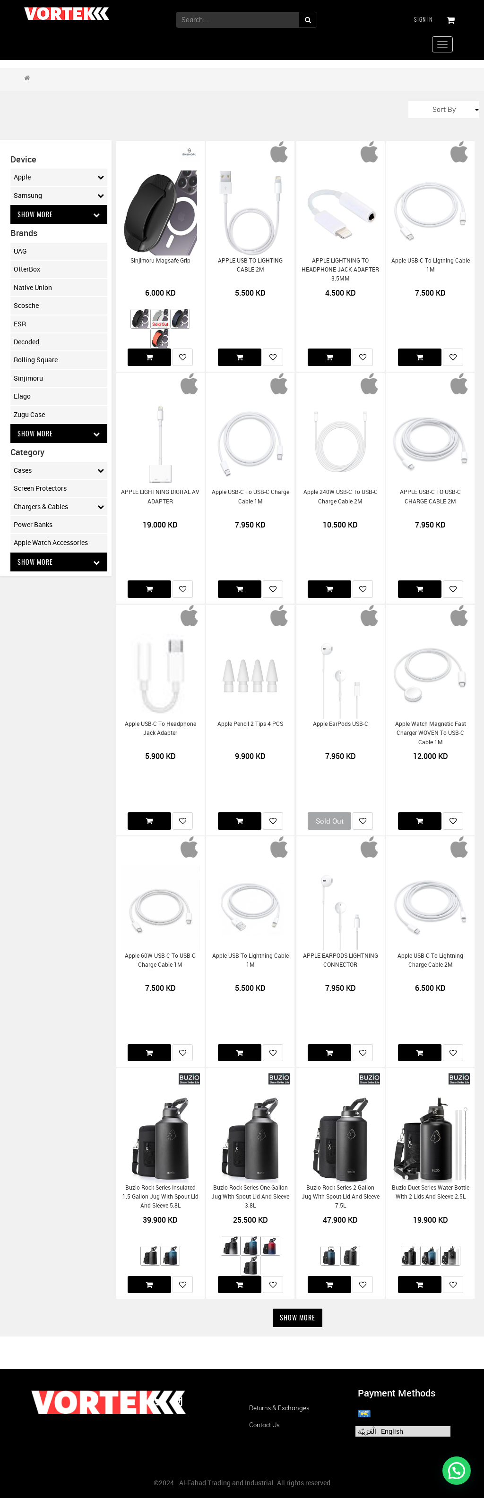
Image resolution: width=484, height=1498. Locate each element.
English (392, 1431)
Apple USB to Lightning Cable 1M (250, 960)
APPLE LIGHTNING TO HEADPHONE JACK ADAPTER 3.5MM (340, 269)
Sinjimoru (28, 378)
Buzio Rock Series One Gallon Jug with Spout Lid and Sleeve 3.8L (250, 1196)
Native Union (33, 287)
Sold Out (330, 821)
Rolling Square (36, 359)
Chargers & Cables (59, 507)
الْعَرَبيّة (367, 1431)
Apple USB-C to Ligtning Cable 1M (430, 264)
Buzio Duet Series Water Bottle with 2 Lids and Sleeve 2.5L (430, 1191)
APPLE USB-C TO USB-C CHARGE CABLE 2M (430, 496)
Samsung (59, 195)
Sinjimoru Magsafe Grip (160, 260)
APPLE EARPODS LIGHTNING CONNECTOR (340, 960)
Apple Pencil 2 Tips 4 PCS (250, 724)
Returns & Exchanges (279, 1408)
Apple (59, 177)
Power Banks (33, 524)
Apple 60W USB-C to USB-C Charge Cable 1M (160, 960)
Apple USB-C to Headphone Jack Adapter (160, 728)
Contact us (264, 1425)
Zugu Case (29, 414)
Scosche (26, 305)
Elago (22, 396)
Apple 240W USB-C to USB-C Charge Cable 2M (340, 496)
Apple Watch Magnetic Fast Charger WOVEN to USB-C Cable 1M (430, 733)
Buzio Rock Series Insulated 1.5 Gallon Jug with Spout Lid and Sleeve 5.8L (160, 1196)
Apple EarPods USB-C (340, 724)
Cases (59, 470)
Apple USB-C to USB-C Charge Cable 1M (250, 496)
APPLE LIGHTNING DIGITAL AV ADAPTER (160, 496)
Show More (58, 214)
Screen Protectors (40, 488)
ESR (20, 323)
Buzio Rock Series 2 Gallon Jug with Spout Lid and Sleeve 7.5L (341, 1196)
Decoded (26, 341)
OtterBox (27, 268)
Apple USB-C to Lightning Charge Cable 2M (430, 960)
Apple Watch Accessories (51, 542)
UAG (20, 251)
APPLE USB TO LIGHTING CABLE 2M (250, 264)
